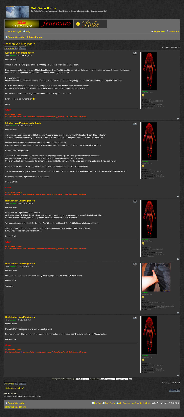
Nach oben (178, 118)
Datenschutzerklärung (15, 407)
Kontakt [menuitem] (97, 403)
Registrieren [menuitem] (159, 31)
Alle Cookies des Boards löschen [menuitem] (134, 403)
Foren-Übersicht (16, 403)
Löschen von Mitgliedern (19, 44)
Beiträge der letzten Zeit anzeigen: (70, 379)
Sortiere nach (102, 379)
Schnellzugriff (15, 31)
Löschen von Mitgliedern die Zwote (23, 123)
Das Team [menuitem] (110, 403)
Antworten (10, 48)
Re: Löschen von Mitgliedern (20, 200)
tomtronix (145, 293)
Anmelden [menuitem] (174, 31)
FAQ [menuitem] (28, 31)
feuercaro (145, 91)
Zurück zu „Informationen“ (15, 388)
